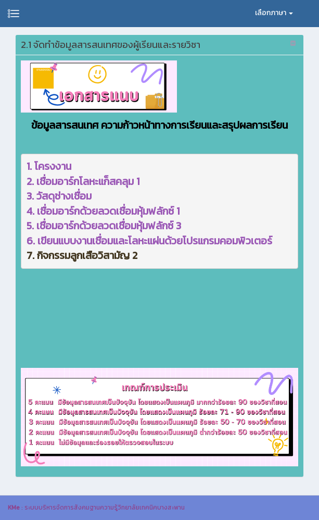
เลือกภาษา (274, 12)
